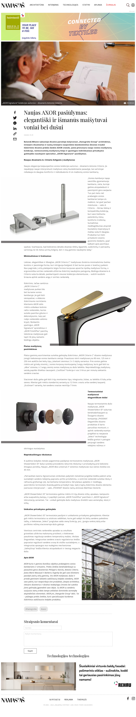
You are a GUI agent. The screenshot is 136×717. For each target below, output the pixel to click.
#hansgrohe (31, 609)
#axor (43, 609)
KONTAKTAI (55, 699)
